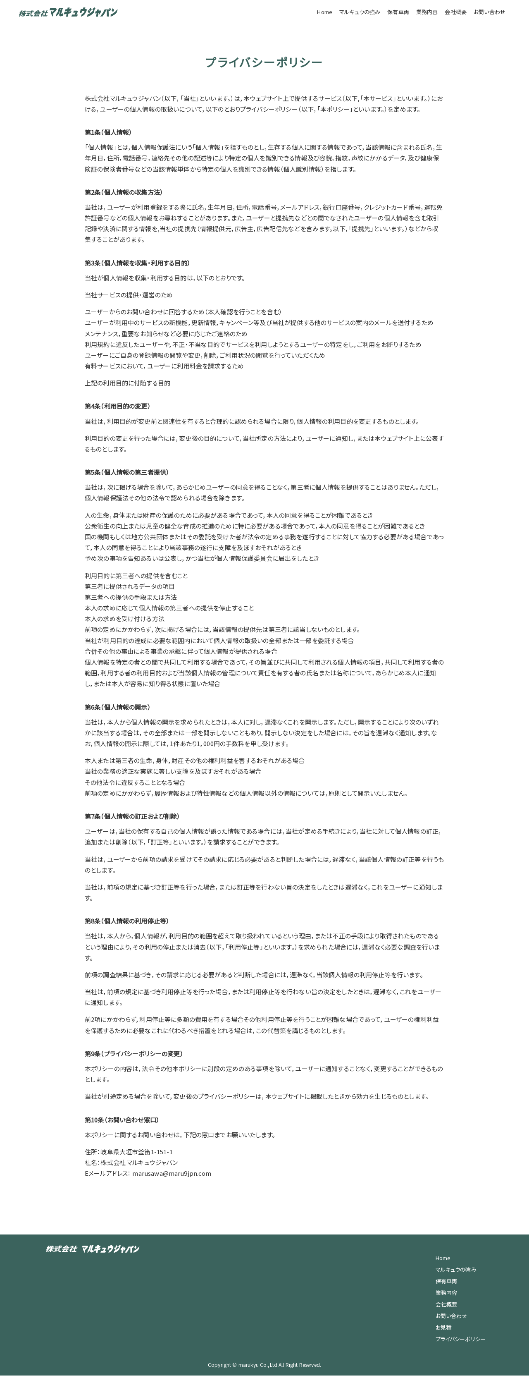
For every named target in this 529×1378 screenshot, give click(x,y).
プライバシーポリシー (461, 1341)
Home (324, 12)
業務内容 (427, 12)
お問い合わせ (489, 12)
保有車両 (398, 12)
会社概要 (456, 12)
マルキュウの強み (359, 12)
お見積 (443, 1330)
